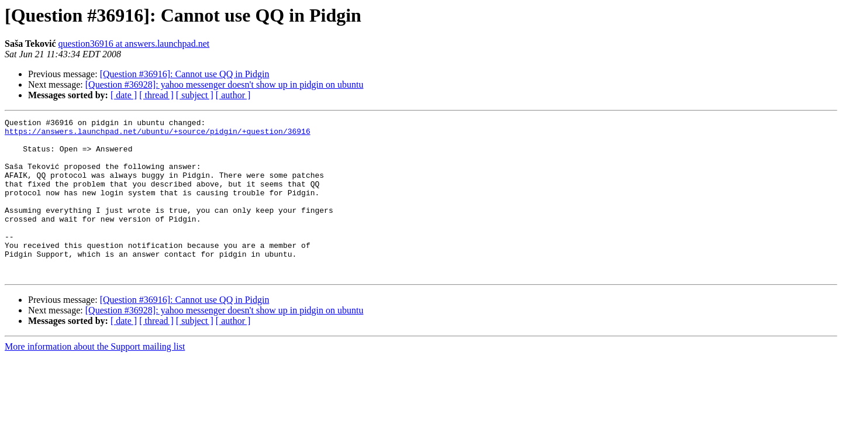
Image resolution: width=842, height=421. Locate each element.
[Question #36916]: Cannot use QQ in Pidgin (185, 74)
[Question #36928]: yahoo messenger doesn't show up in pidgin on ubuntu (224, 84)
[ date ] (124, 95)
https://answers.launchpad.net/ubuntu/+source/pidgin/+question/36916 (157, 134)
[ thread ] (156, 95)
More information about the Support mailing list (95, 378)
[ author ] (233, 95)
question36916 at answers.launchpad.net (134, 44)
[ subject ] (194, 95)
